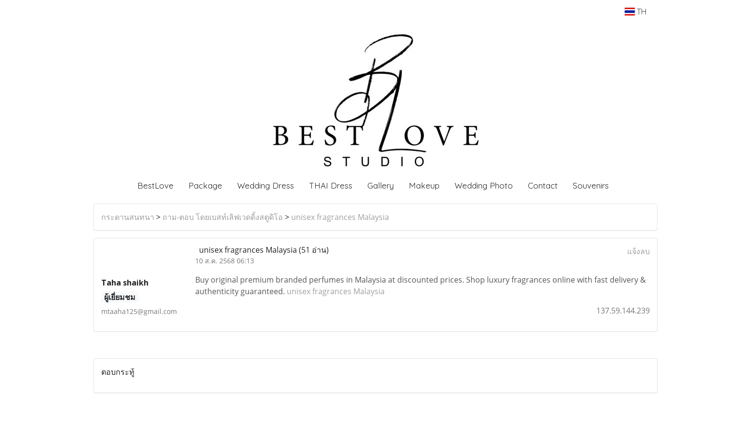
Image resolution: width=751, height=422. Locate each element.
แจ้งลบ (638, 251)
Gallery (380, 185)
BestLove (155, 185)
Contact (543, 185)
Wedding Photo (484, 185)
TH (635, 11)
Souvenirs (591, 185)
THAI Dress (330, 185)
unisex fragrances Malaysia (340, 217)
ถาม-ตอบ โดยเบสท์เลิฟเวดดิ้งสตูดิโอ (222, 217)
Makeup (424, 185)
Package (205, 185)
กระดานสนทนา (127, 217)
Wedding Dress (265, 185)
